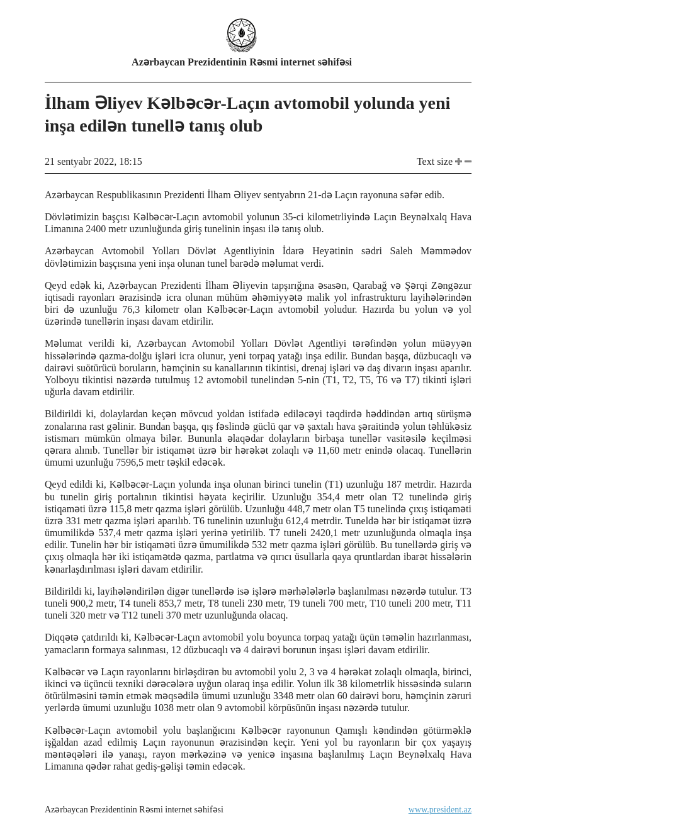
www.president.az (440, 809)
